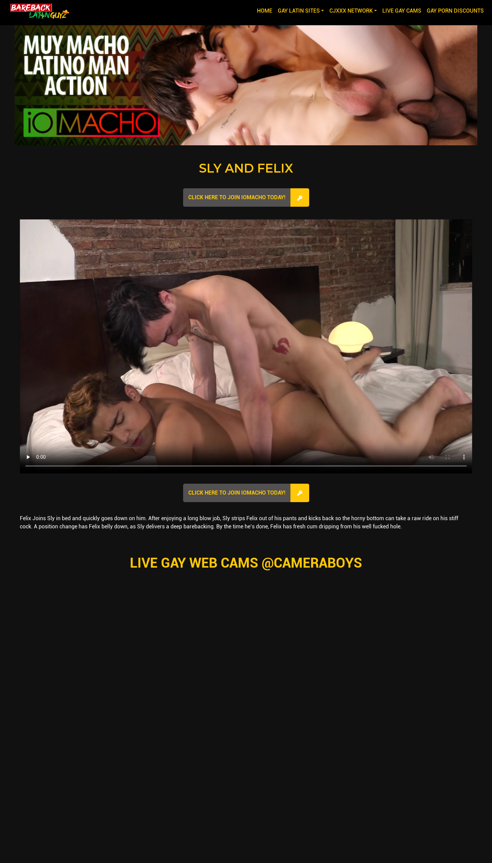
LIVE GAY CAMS (401, 11)
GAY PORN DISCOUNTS (455, 11)
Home (266, 10)
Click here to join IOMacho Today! (236, 197)
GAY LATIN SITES (299, 11)
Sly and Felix (246, 168)
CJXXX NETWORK (351, 11)
